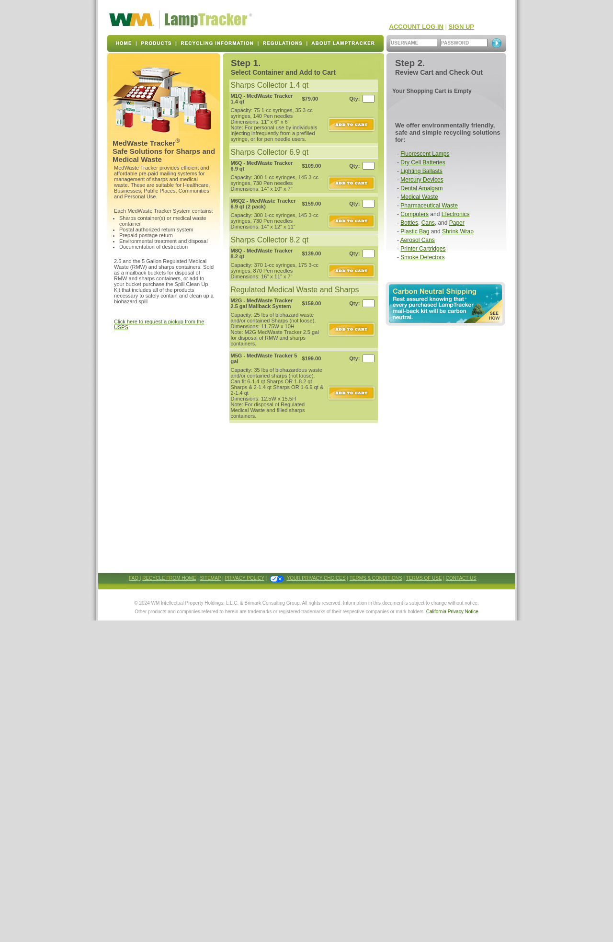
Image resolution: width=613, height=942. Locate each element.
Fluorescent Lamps (424, 153)
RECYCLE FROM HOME (169, 578)
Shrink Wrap (458, 231)
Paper (457, 222)
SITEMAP (210, 578)
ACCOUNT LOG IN (416, 26)
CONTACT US (461, 578)
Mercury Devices (421, 179)
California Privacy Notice (452, 611)
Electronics (456, 214)
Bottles (409, 222)
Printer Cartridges (422, 248)
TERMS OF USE (424, 578)
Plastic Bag (414, 231)
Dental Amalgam (421, 188)
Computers (414, 214)
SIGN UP (461, 26)
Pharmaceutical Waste (429, 205)
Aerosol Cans (417, 240)
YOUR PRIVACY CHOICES (316, 578)
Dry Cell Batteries (422, 162)
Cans (428, 222)
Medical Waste (419, 197)
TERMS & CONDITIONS (376, 578)
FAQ (134, 578)
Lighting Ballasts (421, 171)
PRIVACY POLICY (244, 578)
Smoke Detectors (422, 257)
